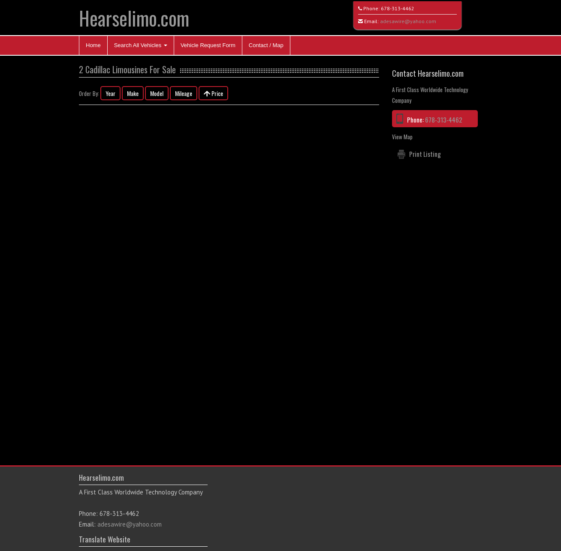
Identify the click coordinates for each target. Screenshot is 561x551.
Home (93, 45)
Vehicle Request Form (208, 45)
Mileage (183, 93)
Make (133, 93)
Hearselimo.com (134, 17)
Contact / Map (266, 45)
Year (110, 93)
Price (213, 93)
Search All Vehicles (140, 45)
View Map (402, 136)
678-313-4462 (397, 8)
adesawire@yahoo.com (408, 21)
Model (156, 93)
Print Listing (425, 154)
